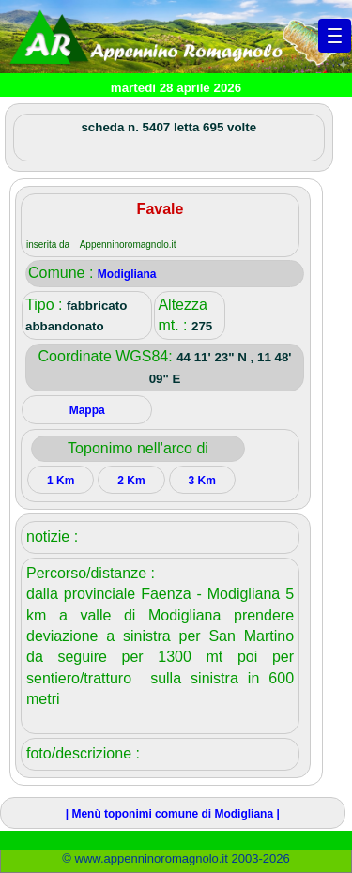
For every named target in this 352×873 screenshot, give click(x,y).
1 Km (60, 480)
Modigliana (127, 274)
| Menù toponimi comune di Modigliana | (173, 813)
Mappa (87, 410)
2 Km (131, 480)
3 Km (201, 480)
